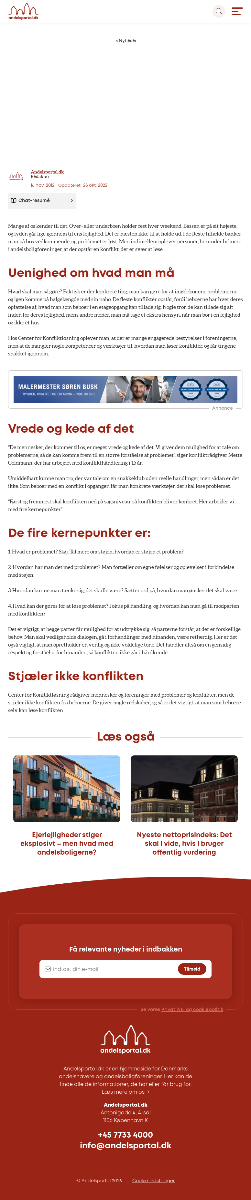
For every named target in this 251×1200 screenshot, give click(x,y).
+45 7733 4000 (125, 1135)
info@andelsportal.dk (125, 1146)
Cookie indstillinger (153, 1181)
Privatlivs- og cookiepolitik (192, 1010)
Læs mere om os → (125, 1092)
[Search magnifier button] (219, 11)
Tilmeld (192, 969)
